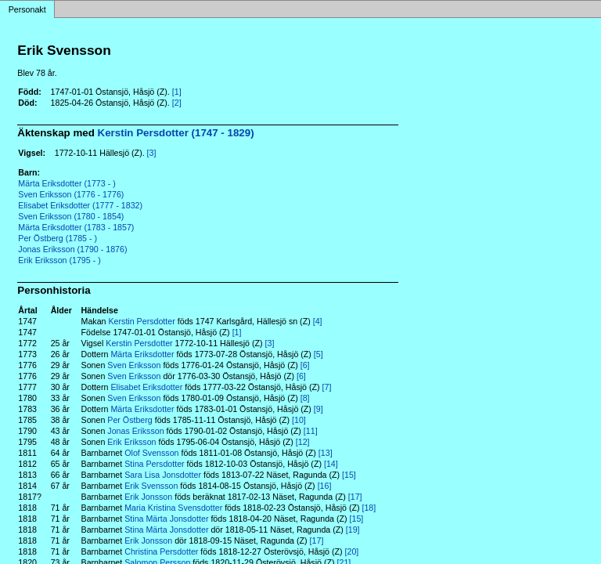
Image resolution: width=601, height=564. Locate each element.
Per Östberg (129, 420)
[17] (355, 496)
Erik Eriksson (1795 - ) (59, 260)
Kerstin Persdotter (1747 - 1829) (176, 133)
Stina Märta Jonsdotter (166, 518)
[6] (305, 365)
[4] (317, 321)
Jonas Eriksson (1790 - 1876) (72, 249)
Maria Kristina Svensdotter (173, 507)
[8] (305, 398)
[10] (299, 420)
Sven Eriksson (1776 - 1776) (71, 194)
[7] (327, 387)
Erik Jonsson (148, 496)
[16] (325, 485)
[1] (177, 91)
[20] (352, 551)
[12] (303, 441)
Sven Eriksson (133, 365)
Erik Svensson (151, 485)
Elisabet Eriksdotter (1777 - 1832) (80, 205)
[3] (152, 152)
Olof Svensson (151, 452)
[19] (353, 529)
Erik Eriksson (131, 441)
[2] (177, 102)
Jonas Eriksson (135, 431)
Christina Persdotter (161, 551)
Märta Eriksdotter (142, 354)
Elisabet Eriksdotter (146, 387)
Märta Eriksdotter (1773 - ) (66, 183)
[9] (318, 409)
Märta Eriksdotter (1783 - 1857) (76, 227)
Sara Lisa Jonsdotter (162, 474)
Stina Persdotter (154, 463)
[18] (369, 507)
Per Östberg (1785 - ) (57, 238)
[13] (325, 452)
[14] (331, 463)
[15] (349, 474)
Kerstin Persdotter (141, 321)
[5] (318, 354)
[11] (311, 431)
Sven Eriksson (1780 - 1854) (71, 216)
